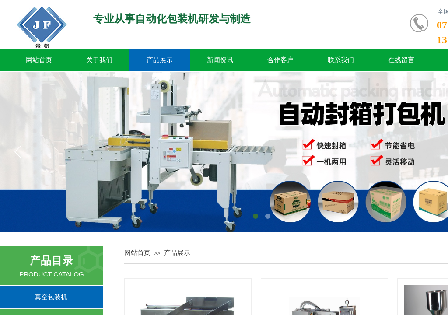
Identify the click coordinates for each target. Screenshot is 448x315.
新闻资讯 (220, 59)
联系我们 (341, 59)
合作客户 (280, 59)
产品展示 (160, 59)
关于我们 (99, 59)
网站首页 (39, 59)
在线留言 (401, 59)
